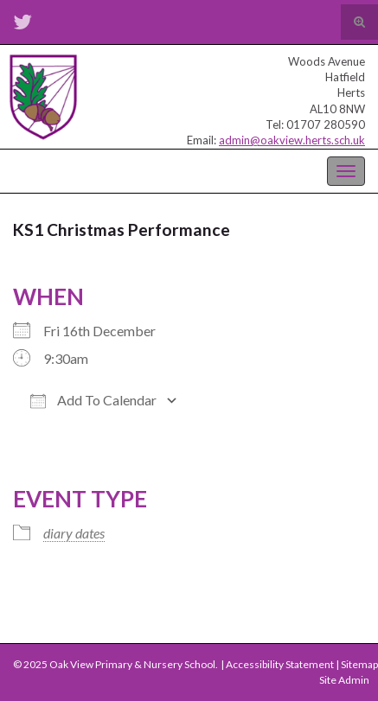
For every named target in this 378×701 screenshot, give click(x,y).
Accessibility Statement (280, 664)
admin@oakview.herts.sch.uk (292, 140)
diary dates (74, 533)
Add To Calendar (93, 400)
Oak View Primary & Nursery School (99, 169)
